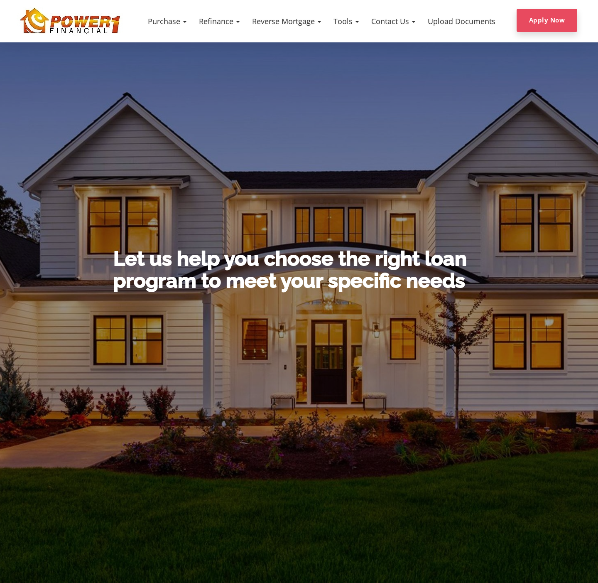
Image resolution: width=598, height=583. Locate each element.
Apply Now (547, 20)
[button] (167, 21)
